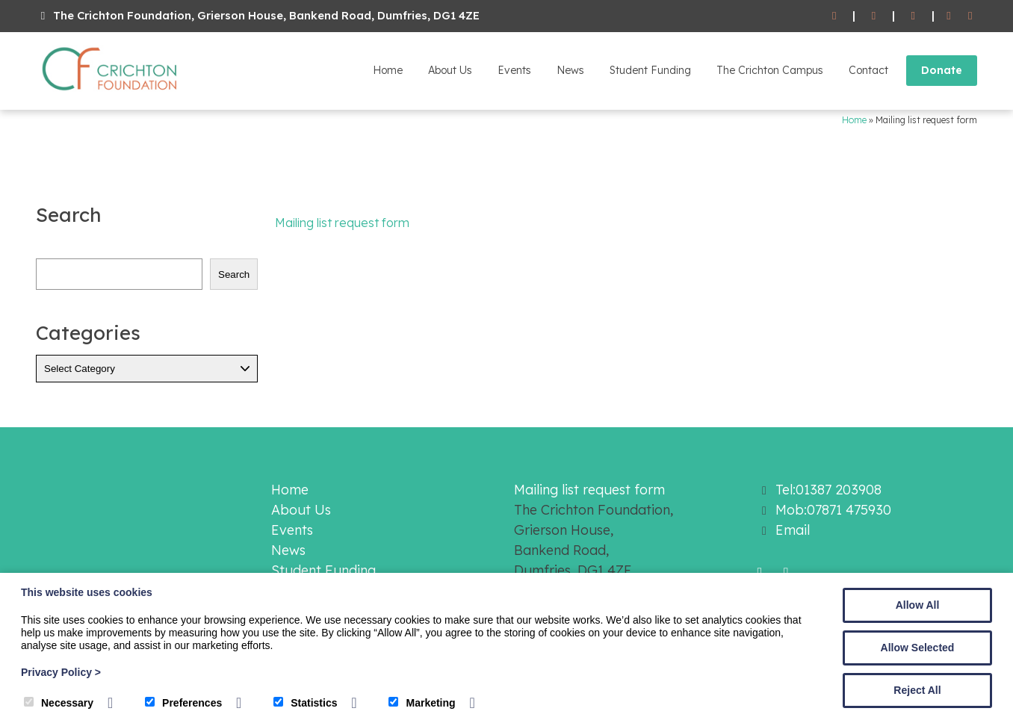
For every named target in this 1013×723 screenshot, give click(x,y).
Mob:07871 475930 (833, 509)
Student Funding (650, 70)
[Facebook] (949, 16)
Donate (941, 70)
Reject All (917, 690)
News (570, 70)
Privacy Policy (61, 672)
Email (792, 530)
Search (234, 274)
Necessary (58, 703)
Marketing (421, 703)
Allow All (918, 605)
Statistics (305, 703)
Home (388, 70)
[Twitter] (970, 16)
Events (514, 70)
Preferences (183, 703)
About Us (450, 70)
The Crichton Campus (769, 70)
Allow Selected (918, 648)
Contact (868, 70)
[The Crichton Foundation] (110, 93)
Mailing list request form (342, 222)
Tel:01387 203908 (828, 489)
